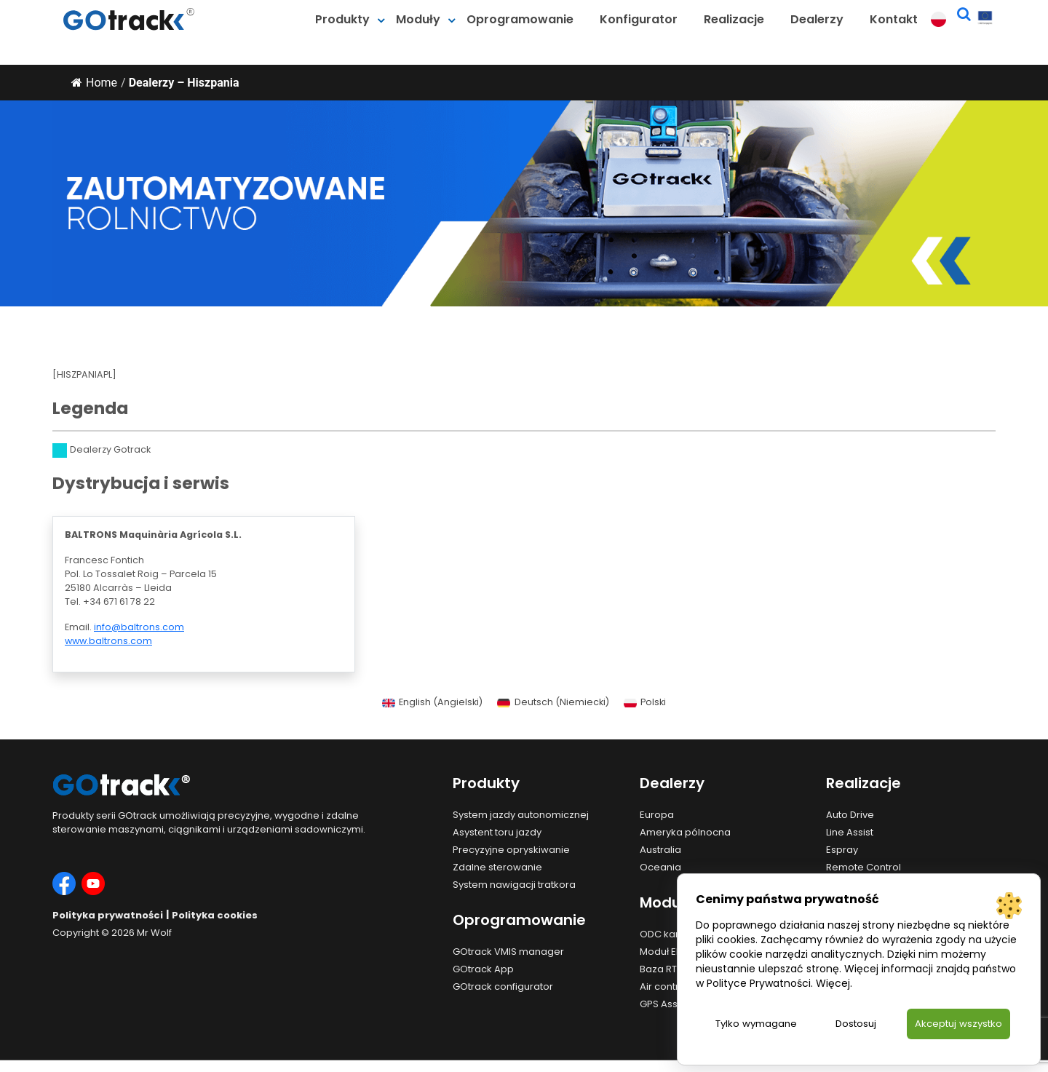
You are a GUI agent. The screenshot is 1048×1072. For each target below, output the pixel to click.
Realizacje (734, 19)
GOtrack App (483, 969)
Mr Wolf (154, 933)
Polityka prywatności (107, 915)
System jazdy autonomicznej (521, 815)
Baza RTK (661, 969)
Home (94, 83)
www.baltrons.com (108, 641)
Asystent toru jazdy (497, 832)
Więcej (833, 982)
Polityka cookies (215, 915)
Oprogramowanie (520, 19)
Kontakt (894, 19)
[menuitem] (432, 703)
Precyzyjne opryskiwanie (511, 850)
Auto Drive (850, 815)
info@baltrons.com (139, 627)
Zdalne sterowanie (497, 867)
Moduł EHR (664, 951)
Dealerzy (816, 19)
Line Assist (849, 832)
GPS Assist (664, 1004)
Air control (664, 986)
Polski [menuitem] (653, 702)
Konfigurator (639, 19)
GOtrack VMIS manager (508, 951)
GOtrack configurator (503, 986)
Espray (842, 850)
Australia (660, 850)
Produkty (342, 19)
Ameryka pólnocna (685, 832)
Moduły (418, 19)
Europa (657, 815)
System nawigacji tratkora (514, 885)
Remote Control (863, 867)
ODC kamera (671, 934)
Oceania (660, 867)
